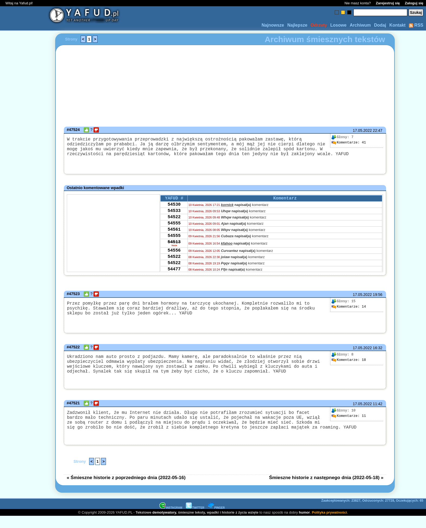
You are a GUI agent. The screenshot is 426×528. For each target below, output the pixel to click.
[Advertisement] (24, 264)
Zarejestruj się (388, 3)
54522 (174, 223)
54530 (174, 208)
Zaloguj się (414, 3)
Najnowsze (273, 25)
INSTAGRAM (170, 519)
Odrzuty (319, 25)
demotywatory (164, 524)
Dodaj (380, 25)
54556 (174, 262)
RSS (416, 25)
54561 (174, 237)
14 (348, 308)
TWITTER (195, 519)
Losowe (338, 25)
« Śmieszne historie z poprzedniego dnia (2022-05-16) (126, 489)
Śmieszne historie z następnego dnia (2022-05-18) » (326, 489)
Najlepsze (297, 25)
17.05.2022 (362, 130)
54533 (174, 215)
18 (348, 363)
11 (348, 423)
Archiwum (360, 25)
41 (348, 142)
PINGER (216, 519)
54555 (174, 230)
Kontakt (397, 25)
